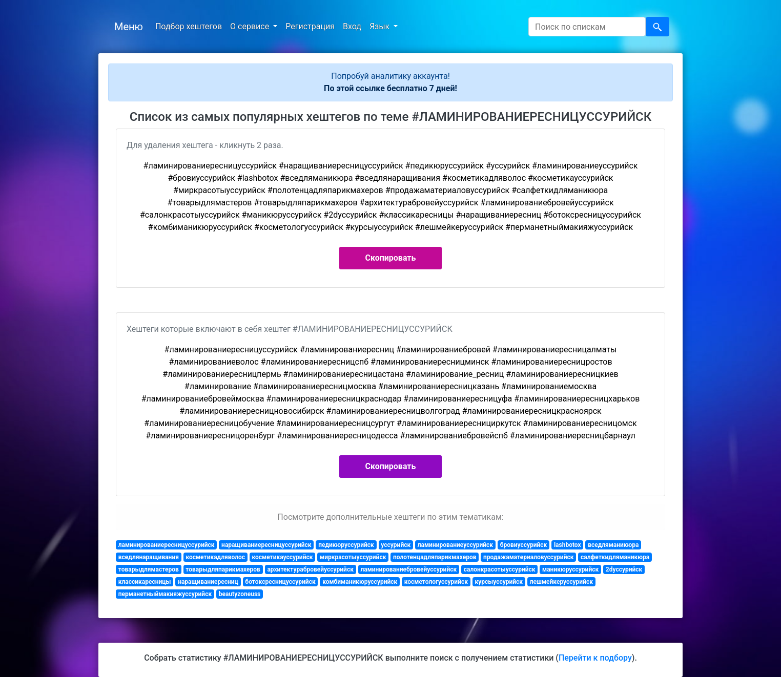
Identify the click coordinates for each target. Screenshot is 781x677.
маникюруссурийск (570, 569)
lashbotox (567, 544)
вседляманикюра (613, 544)
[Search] (587, 26)
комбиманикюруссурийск (359, 581)
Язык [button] (380, 26)
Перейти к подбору (595, 658)
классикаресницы (144, 581)
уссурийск (395, 544)
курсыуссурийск (499, 581)
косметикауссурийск (282, 557)
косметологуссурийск (436, 581)
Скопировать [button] (390, 258)
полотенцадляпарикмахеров (435, 557)
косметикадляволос (215, 557)
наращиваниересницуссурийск (266, 544)
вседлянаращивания (148, 557)
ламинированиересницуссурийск (166, 544)
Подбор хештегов (188, 26)
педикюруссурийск (346, 544)
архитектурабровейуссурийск (310, 569)
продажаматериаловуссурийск (528, 557)
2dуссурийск (624, 569)
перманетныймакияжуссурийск (165, 594)
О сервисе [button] (250, 26)
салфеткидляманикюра (615, 557)
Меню (128, 26)
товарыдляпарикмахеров (223, 569)
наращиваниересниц (208, 581)
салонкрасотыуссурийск (500, 569)
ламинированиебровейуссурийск (408, 569)
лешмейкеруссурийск (561, 581)
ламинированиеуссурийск (455, 544)
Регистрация (310, 26)
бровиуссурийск (523, 544)
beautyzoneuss (240, 594)
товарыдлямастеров (148, 569)
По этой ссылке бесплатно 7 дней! (390, 88)
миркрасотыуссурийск (353, 557)
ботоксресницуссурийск (280, 581)
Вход (352, 26)
